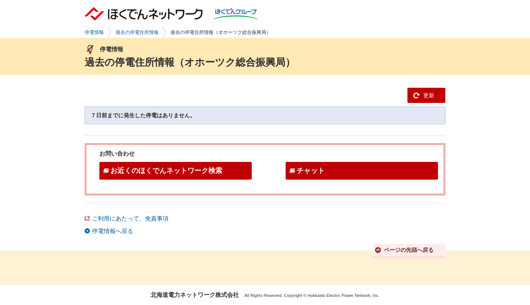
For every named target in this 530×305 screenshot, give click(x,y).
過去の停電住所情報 (137, 32)
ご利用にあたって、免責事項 (130, 218)
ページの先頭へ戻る (409, 250)
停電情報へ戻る (112, 231)
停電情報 (94, 32)
